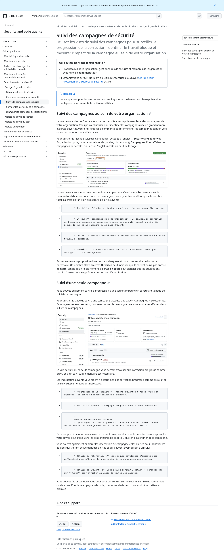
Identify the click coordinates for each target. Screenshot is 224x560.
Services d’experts (131, 548)
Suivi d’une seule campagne (83, 282)
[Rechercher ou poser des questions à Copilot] (112, 15)
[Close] (215, 5)
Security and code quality (23, 31)
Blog (145, 548)
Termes (82, 548)
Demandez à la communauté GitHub (131, 519)
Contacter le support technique (128, 523)
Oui (62, 523)
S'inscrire (214, 15)
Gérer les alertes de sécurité (121, 26)
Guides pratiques (95, 26)
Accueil (9, 25)
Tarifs (117, 548)
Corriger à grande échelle (152, 26)
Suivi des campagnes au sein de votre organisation (104, 113)
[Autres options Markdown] (216, 37)
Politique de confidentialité (68, 529)
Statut (109, 548)
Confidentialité (96, 548)
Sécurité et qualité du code (70, 26)
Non (76, 523)
